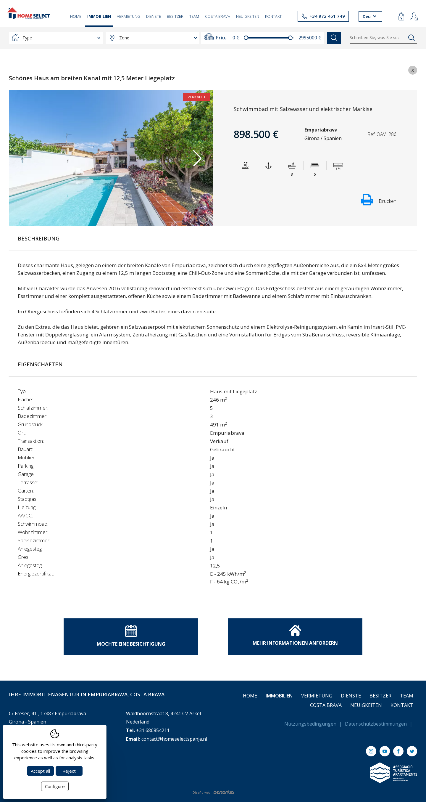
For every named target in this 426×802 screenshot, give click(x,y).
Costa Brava (217, 16)
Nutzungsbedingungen (310, 724)
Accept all (40, 771)
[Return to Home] (28, 13)
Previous (24, 158)
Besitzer (175, 16)
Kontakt (273, 16)
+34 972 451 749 (327, 16)
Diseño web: (213, 792)
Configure (55, 786)
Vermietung (128, 16)
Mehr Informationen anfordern (295, 635)
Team (194, 16)
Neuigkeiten (247, 16)
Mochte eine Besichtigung (131, 636)
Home (75, 16)
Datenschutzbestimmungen (376, 724)
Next (197, 158)
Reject (69, 771)
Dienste (153, 16)
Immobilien (99, 16)
